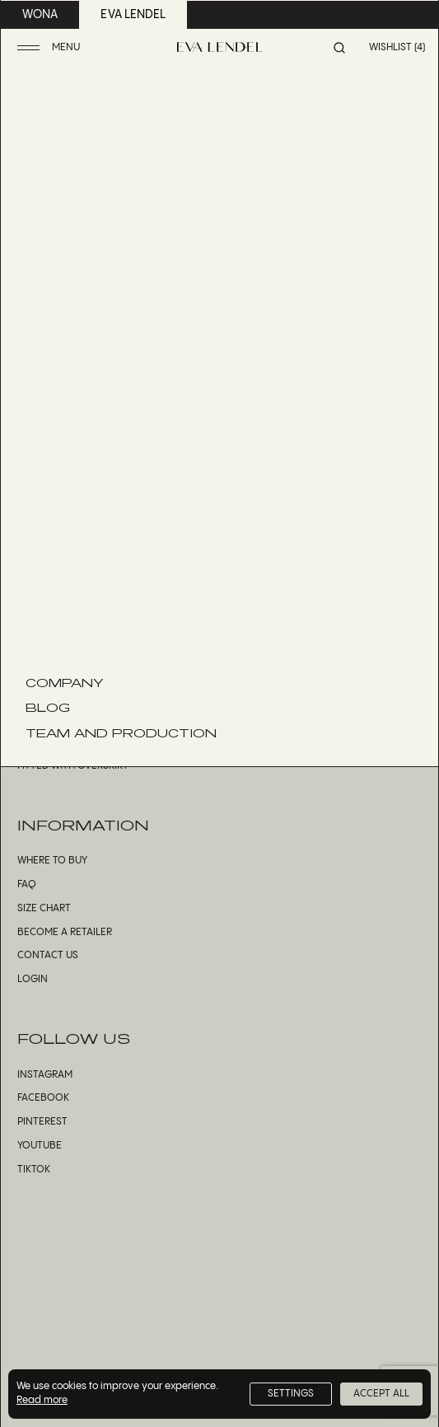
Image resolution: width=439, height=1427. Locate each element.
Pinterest (42, 1121)
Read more (42, 1400)
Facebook (43, 1097)
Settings (291, 1393)
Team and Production (121, 732)
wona (40, 15)
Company (64, 682)
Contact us (47, 955)
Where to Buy (52, 860)
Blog (48, 706)
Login (32, 979)
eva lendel (133, 15)
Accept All (381, 1393)
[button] (50, 48)
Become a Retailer (64, 932)
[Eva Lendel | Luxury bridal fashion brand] (220, 47)
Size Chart (44, 908)
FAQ (26, 884)
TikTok (33, 1169)
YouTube (39, 1145)
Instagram (44, 1074)
